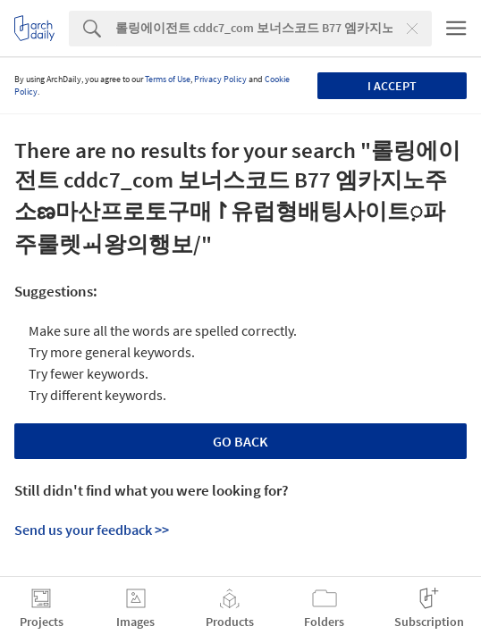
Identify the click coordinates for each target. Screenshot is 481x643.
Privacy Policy (220, 79)
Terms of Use (167, 79)
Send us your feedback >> (91, 530)
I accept (392, 86)
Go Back (240, 441)
